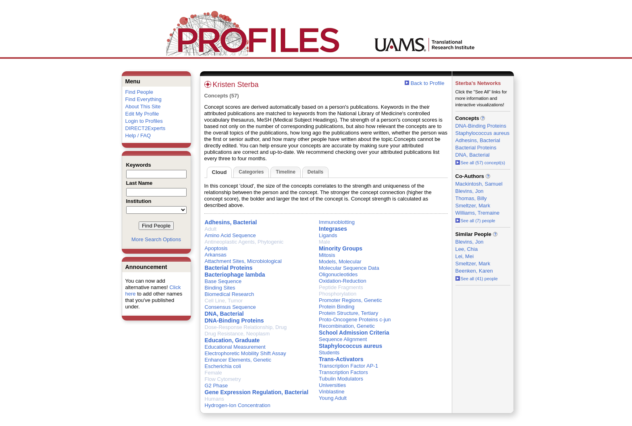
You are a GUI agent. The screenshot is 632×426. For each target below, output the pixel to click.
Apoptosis (216, 248)
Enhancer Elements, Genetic (238, 360)
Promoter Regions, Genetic (350, 300)
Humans (214, 399)
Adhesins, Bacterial (231, 222)
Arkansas (216, 255)
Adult (211, 229)
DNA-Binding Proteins (234, 320)
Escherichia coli (223, 366)
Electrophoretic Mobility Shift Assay (245, 353)
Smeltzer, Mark (473, 206)
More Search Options (156, 239)
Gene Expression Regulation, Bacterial (257, 392)
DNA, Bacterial (224, 313)
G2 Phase (216, 386)
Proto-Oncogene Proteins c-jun (355, 319)
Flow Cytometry (223, 379)
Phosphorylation (337, 294)
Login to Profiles (144, 121)
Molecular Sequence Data (349, 268)
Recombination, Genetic (347, 326)
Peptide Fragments (341, 287)
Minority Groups (340, 248)
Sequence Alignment (343, 339)
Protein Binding (336, 307)
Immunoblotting (337, 222)
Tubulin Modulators (341, 379)
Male (324, 242)
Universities (332, 385)
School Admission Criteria (354, 332)
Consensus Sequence (230, 307)
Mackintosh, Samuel (479, 184)
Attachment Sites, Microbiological (243, 261)
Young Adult (333, 398)
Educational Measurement (235, 347)
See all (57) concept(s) (480, 162)
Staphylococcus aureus (350, 346)
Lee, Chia (466, 249)
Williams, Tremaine (477, 213)
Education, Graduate (232, 340)
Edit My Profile (142, 114)
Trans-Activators (341, 359)
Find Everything (143, 99)
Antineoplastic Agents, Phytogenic (244, 242)
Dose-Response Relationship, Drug (246, 327)
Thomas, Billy (471, 198)
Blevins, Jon (469, 191)
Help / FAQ (138, 135)
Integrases (333, 228)
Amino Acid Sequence (230, 235)
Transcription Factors (343, 372)
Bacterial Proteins (229, 268)
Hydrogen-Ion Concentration (237, 405)
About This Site (143, 106)
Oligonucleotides (338, 274)
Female (213, 373)
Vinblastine (331, 392)
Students (329, 352)
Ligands (328, 235)
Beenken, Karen (474, 271)
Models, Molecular (340, 261)
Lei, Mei (464, 256)
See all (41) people (476, 278)
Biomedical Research (229, 294)
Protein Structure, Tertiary (348, 313)
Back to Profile (428, 83)
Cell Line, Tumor (224, 301)
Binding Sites (220, 288)
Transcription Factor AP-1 (348, 366)
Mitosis (327, 255)
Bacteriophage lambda (235, 274)
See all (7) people (475, 220)
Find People (139, 92)
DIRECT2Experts (145, 128)
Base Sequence (223, 281)
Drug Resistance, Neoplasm (237, 334)
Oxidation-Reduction (342, 281)
